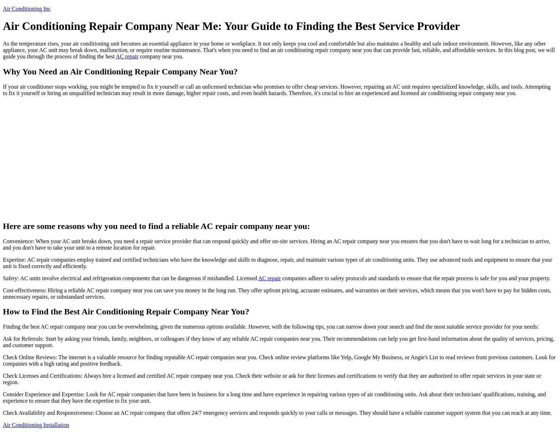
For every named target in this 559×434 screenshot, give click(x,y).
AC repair (127, 56)
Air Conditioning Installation (36, 425)
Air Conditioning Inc (27, 9)
